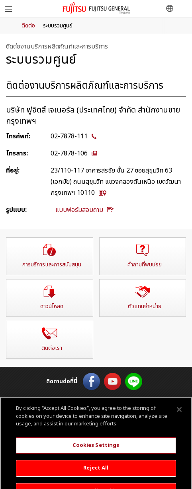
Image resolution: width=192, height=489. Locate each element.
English (96, 400)
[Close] (179, 415)
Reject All (95, 474)
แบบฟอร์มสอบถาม (84, 210)
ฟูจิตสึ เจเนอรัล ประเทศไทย (96, 8)
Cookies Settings (95, 451)
